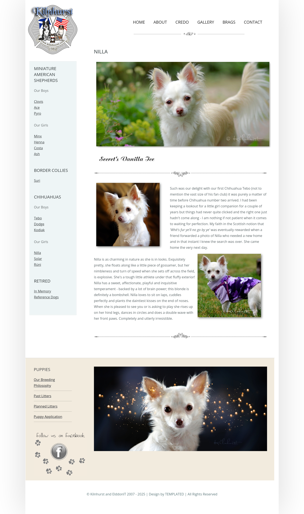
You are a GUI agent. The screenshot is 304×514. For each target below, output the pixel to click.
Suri (37, 180)
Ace (37, 107)
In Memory (42, 291)
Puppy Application (48, 416)
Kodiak (39, 230)
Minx (38, 136)
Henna (39, 142)
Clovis (38, 101)
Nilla (37, 252)
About (160, 22)
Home (139, 22)
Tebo (38, 218)
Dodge (39, 224)
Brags (229, 22)
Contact (253, 22)
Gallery (205, 22)
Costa (38, 148)
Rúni (37, 264)
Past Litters (42, 396)
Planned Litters (45, 406)
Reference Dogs (46, 297)
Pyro (37, 113)
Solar (38, 258)
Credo (182, 22)
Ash (37, 154)
